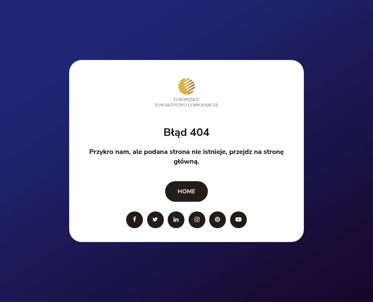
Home (186, 191)
